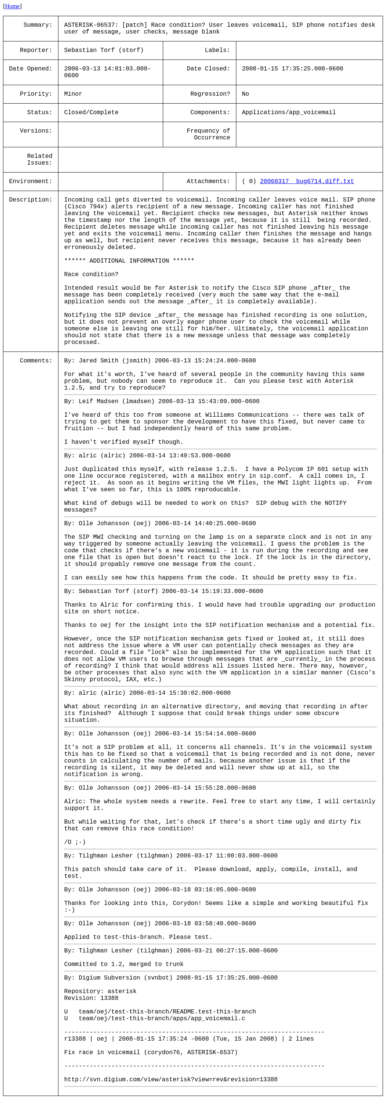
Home (12, 6)
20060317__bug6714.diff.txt (307, 181)
